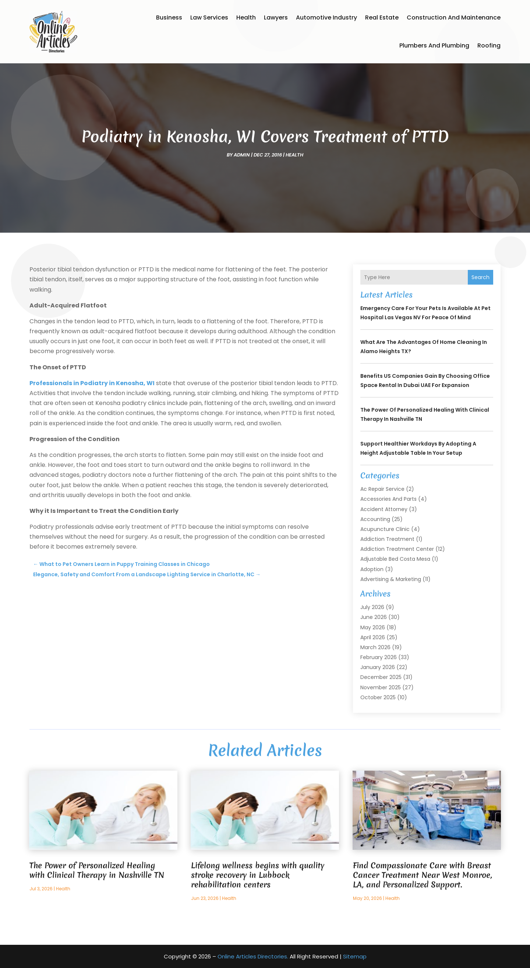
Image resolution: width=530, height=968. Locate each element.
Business (169, 17)
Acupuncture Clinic (385, 529)
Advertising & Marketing (390, 579)
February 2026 (378, 657)
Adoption (372, 569)
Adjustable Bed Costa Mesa (395, 559)
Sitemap (355, 956)
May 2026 (372, 627)
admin (242, 154)
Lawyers (276, 17)
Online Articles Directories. (253, 956)
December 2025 (381, 677)
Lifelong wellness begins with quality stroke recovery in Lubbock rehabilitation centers (257, 875)
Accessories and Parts (388, 499)
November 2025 (380, 687)
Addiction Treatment (387, 539)
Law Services (209, 17)
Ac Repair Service (382, 489)
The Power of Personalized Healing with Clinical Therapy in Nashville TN (96, 870)
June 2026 (373, 617)
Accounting (375, 519)
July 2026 (372, 607)
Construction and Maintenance (454, 17)
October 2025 (378, 697)
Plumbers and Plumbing (434, 45)
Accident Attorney (383, 509)
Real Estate (382, 17)
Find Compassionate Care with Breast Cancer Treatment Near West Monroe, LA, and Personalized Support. (422, 875)
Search (480, 277)
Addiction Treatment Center (397, 549)
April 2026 (372, 637)
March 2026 (375, 647)
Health (246, 17)
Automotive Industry (326, 17)
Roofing (489, 45)
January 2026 (377, 667)
